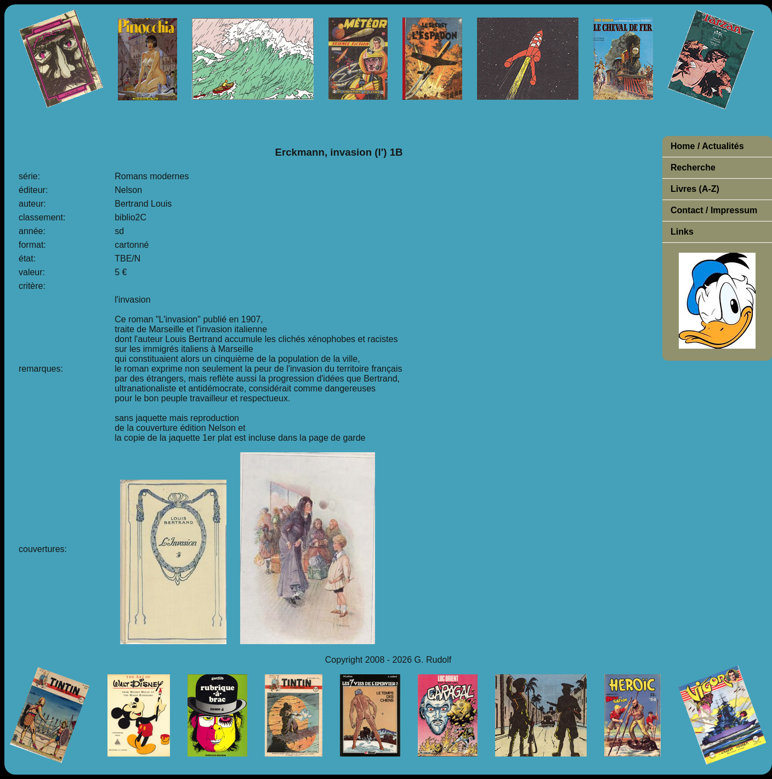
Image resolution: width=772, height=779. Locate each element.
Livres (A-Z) (695, 189)
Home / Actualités (707, 146)
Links (682, 231)
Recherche (693, 167)
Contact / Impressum (714, 210)
